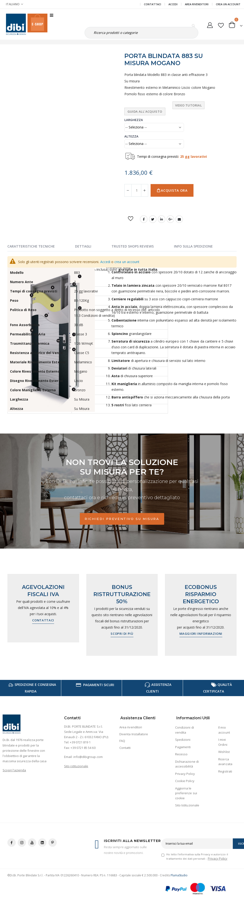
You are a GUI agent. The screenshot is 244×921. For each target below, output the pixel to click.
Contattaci (152, 4)
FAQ (122, 741)
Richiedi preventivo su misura (122, 519)
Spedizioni (183, 739)
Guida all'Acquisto (144, 111)
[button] (220, 24)
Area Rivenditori (196, 4)
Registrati (225, 771)
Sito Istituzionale (187, 805)
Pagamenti (183, 747)
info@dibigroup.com (88, 757)
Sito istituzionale (76, 766)
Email (179, 219)
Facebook (143, 219)
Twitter (153, 219)
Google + (170, 219)
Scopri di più (122, 633)
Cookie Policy (184, 781)
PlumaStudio (179, 875)
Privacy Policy (185, 774)
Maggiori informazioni (201, 633)
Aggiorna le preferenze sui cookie (186, 793)
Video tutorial (188, 105)
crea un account (126, 261)
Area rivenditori (130, 727)
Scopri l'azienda (14, 770)
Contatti (125, 748)
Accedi (173, 4)
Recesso (181, 754)
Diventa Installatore (133, 734)
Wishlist (224, 752)
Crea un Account (228, 4)
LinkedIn (161, 219)
